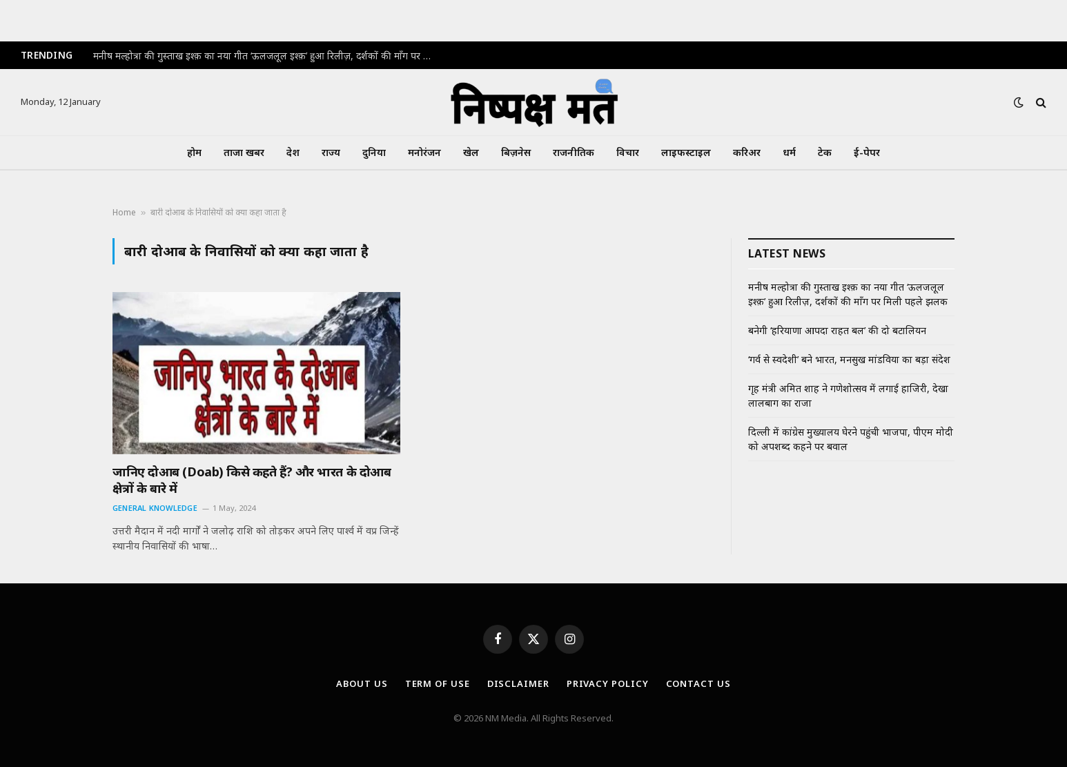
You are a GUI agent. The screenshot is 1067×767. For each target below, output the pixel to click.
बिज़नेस (516, 152)
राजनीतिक (573, 152)
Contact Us (698, 683)
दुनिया (374, 152)
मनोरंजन (424, 152)
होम (194, 152)
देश (293, 152)
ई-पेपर (867, 152)
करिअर (747, 152)
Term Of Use (437, 683)
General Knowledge (154, 508)
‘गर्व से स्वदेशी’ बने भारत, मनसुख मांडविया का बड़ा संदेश (849, 359)
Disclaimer (518, 683)
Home (124, 212)
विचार (627, 152)
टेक (825, 152)
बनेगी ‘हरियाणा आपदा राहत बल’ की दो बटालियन (837, 330)
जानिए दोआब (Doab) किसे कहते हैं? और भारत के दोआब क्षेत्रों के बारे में (251, 479)
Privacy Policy (608, 683)
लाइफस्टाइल (686, 152)
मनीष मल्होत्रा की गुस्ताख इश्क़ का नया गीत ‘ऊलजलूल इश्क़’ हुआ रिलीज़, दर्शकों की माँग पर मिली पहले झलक (265, 56)
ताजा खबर (244, 152)
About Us (361, 683)
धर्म (789, 152)
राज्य (331, 152)
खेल (471, 152)
